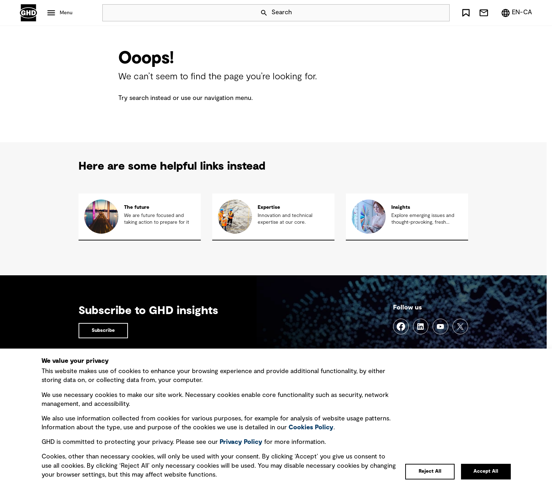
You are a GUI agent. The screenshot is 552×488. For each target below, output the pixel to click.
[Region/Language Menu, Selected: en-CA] (516, 12)
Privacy (241, 442)
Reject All (430, 471)
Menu (66, 12)
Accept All (485, 471)
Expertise (269, 207)
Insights (400, 207)
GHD (28, 12)
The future (136, 207)
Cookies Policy (311, 427)
